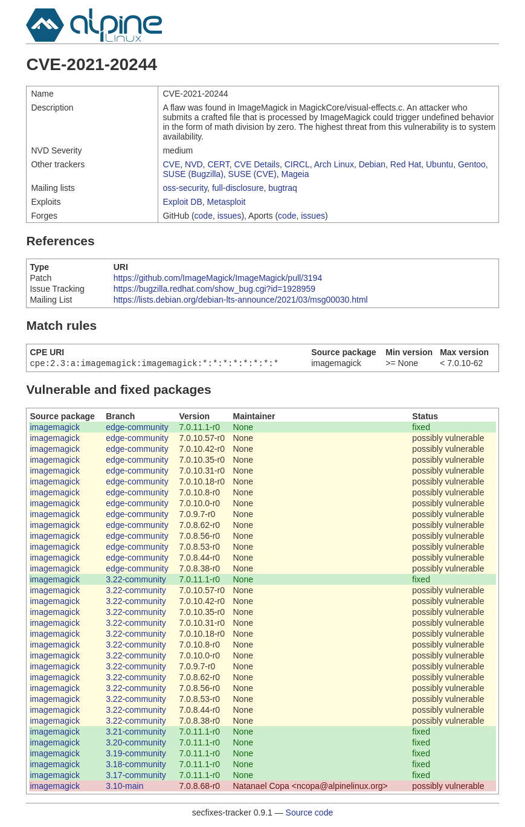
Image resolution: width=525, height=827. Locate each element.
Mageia (295, 174)
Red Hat (405, 164)
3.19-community (136, 754)
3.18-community (136, 765)
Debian (372, 164)
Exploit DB (182, 202)
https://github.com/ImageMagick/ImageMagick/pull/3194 (218, 278)
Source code (309, 814)
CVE (171, 164)
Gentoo (472, 164)
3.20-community (136, 743)
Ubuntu (439, 164)
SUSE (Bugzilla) (193, 174)
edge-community (137, 428)
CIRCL (297, 164)
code (204, 215)
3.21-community (136, 733)
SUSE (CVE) (252, 174)
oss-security (185, 188)
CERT (218, 164)
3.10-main (124, 787)
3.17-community (136, 776)
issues (229, 215)
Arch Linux (334, 164)
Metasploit (226, 202)
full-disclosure (238, 188)
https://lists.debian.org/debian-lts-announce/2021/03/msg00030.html (241, 299)
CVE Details (256, 164)
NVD (194, 164)
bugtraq (282, 188)
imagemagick (54, 428)
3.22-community (136, 580)
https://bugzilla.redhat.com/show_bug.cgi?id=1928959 (214, 289)
